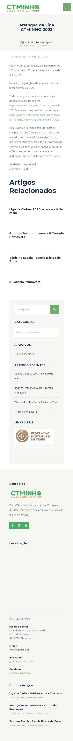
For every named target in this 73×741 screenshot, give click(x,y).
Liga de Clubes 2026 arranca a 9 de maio (35, 693)
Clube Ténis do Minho (33, 697)
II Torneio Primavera (24, 282)
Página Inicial (26, 42)
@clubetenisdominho (21, 661)
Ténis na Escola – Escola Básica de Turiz (36, 402)
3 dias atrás (14, 697)
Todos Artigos (43, 42)
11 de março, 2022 (17, 56)
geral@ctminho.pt (19, 650)
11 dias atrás (14, 713)
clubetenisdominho (20, 673)
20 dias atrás (14, 725)
